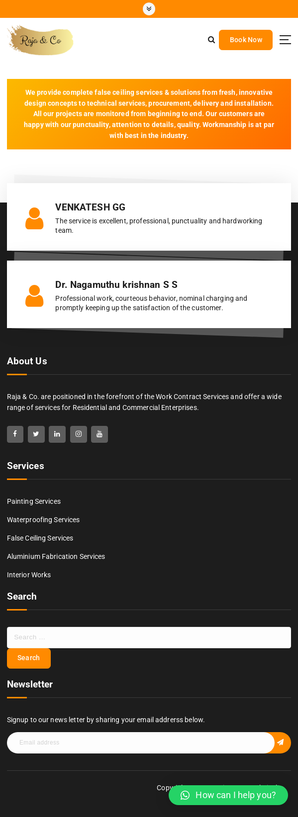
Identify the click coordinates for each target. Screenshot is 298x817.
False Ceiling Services (40, 538)
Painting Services (34, 501)
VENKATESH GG (90, 207)
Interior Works (29, 575)
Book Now (246, 40)
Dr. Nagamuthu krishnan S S (116, 284)
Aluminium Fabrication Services (56, 556)
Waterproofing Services (43, 520)
